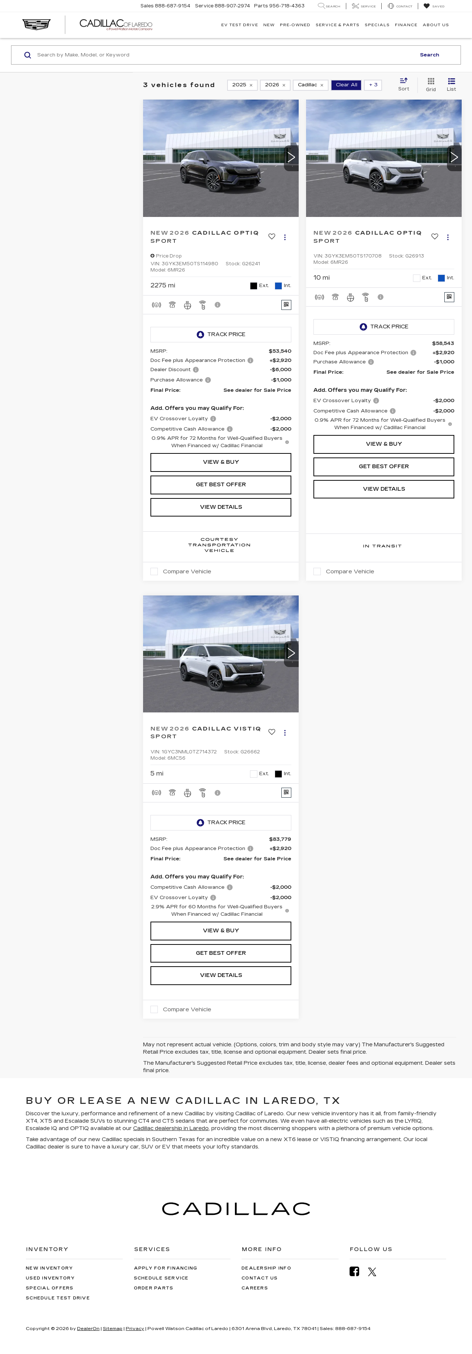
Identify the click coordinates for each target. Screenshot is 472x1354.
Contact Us (260, 1278)
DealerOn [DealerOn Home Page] (88, 1328)
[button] (291, 158)
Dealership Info (266, 1268)
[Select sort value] (406, 84)
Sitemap (112, 1328)
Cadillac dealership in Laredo (171, 1128)
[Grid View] (429, 85)
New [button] (269, 25)
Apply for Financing (166, 1268)
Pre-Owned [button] (295, 25)
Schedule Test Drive (58, 1298)
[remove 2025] (242, 85)
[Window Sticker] (286, 305)
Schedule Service (161, 1278)
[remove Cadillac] (311, 85)
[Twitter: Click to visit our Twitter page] (376, 1271)
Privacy (135, 1328)
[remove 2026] (275, 85)
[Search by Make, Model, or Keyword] (225, 55)
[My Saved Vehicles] (434, 6)
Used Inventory (50, 1278)
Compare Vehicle (187, 571)
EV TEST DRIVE (239, 25)
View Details (221, 507)
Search (429, 55)
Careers (255, 1288)
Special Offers (50, 1288)
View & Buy (221, 462)
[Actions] (284, 237)
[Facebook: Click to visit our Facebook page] (358, 1271)
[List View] (451, 85)
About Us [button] (436, 25)
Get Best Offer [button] (221, 484)
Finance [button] (406, 25)
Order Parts (154, 1288)
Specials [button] (377, 25)
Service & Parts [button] (338, 25)
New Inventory (49, 1268)
